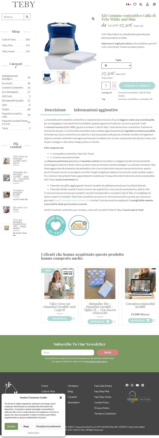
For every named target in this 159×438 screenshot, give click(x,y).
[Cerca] (27, 17)
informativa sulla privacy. (96, 364)
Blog (70, 394)
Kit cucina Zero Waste (20, 208)
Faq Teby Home (102, 399)
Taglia (118, 60)
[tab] (55, 110)
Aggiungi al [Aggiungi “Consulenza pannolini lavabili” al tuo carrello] (138, 323)
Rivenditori (74, 405)
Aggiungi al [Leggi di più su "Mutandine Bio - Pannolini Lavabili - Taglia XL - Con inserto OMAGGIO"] (97, 325)
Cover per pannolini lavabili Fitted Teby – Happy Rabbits (19, 224)
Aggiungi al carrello (138, 85)
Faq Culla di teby (103, 388)
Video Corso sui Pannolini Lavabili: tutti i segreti (20, 159)
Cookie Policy (101, 405)
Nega (26, 426)
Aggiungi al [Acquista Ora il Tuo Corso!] (59, 321)
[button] (60, 397)
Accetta (11, 426)
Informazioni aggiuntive (96, 110)
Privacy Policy (33, 433)
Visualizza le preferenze (48, 426)
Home (44, 388)
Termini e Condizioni (105, 416)
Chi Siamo (73, 388)
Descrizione (55, 110)
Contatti (72, 399)
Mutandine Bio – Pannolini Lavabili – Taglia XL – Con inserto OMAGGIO (21, 176)
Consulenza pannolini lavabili (18, 192)
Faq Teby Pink (101, 394)
